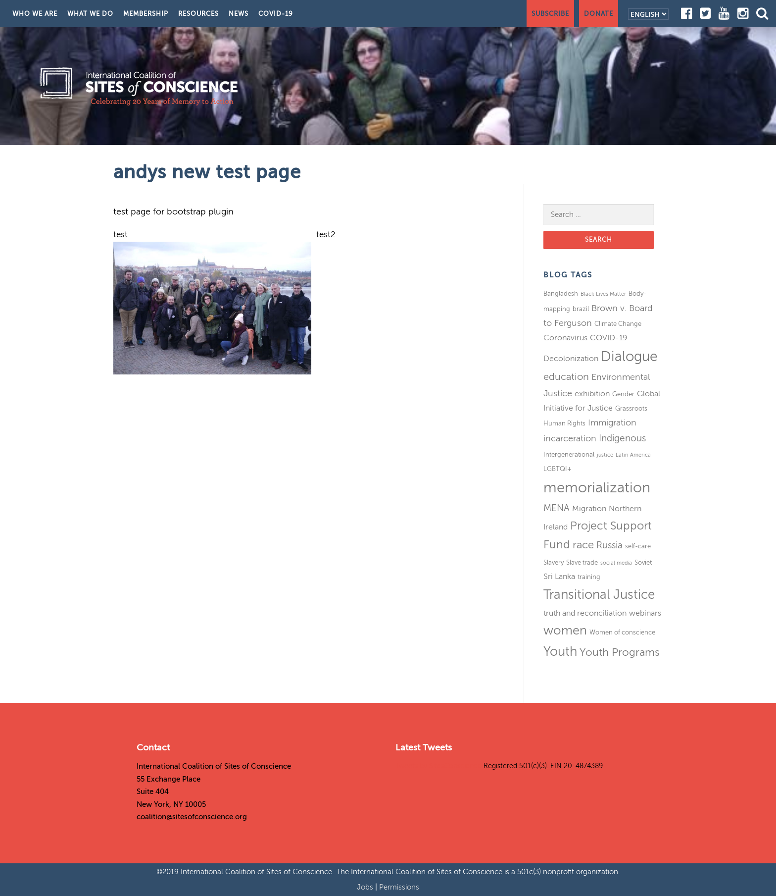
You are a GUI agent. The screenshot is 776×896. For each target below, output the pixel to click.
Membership (145, 13)
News (238, 13)
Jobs (366, 887)
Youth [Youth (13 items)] (560, 651)
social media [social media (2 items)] (616, 563)
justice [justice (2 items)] (605, 455)
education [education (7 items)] (566, 376)
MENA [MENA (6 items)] (556, 508)
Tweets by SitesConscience (438, 766)
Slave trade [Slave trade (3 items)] (582, 562)
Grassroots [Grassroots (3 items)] (631, 408)
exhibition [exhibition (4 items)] (592, 393)
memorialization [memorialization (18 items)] (596, 487)
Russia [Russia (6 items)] (609, 545)
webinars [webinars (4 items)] (645, 613)
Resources (198, 13)
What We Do (90, 13)
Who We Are (34, 13)
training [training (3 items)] (589, 576)
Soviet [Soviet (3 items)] (643, 562)
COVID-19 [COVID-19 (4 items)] (609, 337)
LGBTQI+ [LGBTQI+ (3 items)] (557, 469)
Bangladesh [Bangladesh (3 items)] (560, 293)
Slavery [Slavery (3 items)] (553, 562)
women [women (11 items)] (565, 630)
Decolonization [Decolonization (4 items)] (570, 358)
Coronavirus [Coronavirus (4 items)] (565, 337)
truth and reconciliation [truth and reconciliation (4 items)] (585, 613)
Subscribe (550, 13)
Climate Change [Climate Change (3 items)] (617, 323)
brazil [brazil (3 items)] (581, 309)
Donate (598, 13)
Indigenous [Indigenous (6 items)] (622, 438)
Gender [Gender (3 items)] (623, 394)
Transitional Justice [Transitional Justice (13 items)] (599, 594)
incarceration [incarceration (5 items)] (569, 438)
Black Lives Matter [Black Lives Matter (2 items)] (603, 294)
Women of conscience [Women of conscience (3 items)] (622, 632)
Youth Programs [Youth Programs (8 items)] (620, 652)
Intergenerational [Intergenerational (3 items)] (568, 454)
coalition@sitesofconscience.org (192, 817)
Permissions (399, 887)
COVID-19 (275, 13)
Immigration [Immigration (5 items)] (612, 422)
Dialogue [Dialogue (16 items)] (629, 356)
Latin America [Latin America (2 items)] (633, 455)
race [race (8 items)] (583, 545)
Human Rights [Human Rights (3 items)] (564, 423)
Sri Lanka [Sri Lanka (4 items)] (559, 576)
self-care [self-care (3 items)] (638, 546)
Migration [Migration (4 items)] (589, 508)
